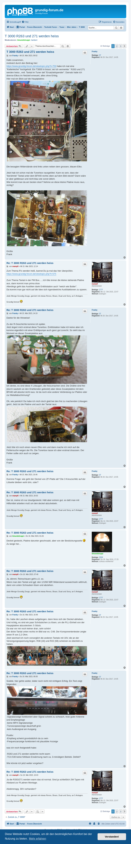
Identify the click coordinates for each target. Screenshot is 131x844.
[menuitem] (25, 22)
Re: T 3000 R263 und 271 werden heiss (29, 263)
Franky (94, 51)
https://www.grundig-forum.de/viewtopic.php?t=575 (31, 274)
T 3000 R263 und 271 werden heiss (32, 36)
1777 (101, 290)
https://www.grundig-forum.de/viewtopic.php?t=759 (31, 66)
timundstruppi (23, 40)
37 (100, 55)
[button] (124, 46)
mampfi (95, 284)
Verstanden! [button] (112, 836)
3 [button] (120, 46)
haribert (34, 40)
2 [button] (116, 46)
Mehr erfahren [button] (37, 838)
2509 (101, 557)
